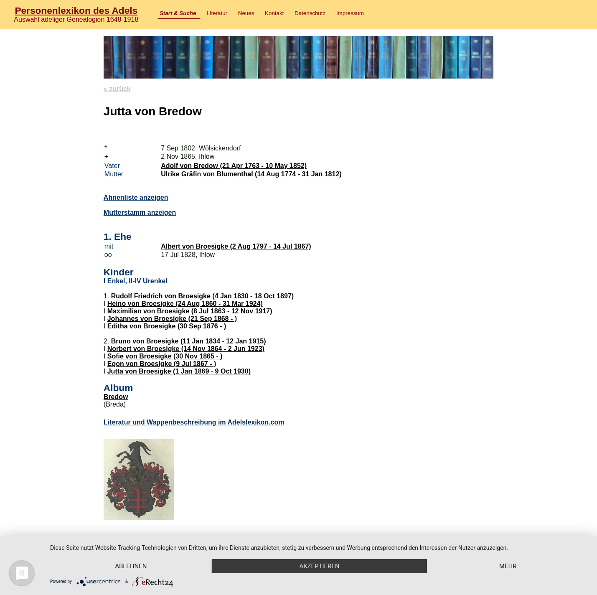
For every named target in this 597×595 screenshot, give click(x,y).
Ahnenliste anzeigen (136, 197)
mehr (508, 566)
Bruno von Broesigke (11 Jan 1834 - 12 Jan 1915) (188, 341)
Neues (246, 13)
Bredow (116, 396)
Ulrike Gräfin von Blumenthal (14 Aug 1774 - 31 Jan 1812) (251, 174)
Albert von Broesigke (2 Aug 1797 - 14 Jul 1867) (236, 246)
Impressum (350, 13)
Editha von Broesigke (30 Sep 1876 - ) (166, 326)
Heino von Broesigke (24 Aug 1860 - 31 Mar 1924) (185, 303)
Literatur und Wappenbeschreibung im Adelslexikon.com (194, 422)
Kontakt (274, 13)
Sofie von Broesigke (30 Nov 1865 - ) (165, 356)
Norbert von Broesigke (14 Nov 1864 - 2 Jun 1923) (185, 348)
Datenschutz (310, 13)
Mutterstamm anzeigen (140, 212)
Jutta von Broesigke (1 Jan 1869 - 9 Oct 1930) (179, 371)
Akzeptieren (319, 566)
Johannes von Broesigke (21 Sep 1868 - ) (172, 318)
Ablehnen (131, 566)
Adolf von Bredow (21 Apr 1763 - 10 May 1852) (234, 165)
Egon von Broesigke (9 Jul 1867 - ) (161, 363)
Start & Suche (178, 13)
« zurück (117, 88)
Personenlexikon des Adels (76, 10)
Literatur (217, 13)
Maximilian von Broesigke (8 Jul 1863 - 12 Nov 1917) (189, 311)
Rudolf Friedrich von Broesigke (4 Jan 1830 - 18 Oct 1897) (202, 296)
